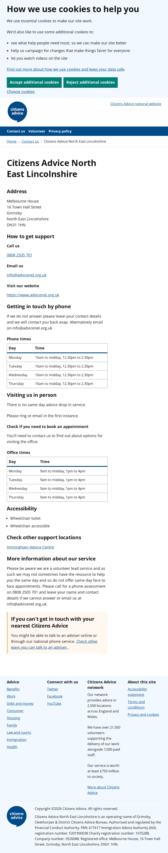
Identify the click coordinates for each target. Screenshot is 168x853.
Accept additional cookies (34, 82)
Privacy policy (60, 131)
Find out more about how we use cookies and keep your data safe (65, 69)
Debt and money (20, 703)
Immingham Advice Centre (30, 547)
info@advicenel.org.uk (26, 274)
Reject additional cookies (90, 82)
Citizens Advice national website (135, 103)
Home (12, 141)
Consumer (15, 710)
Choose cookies (21, 91)
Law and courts (19, 732)
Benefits (13, 689)
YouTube (54, 703)
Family (12, 725)
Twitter (52, 689)
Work (11, 696)
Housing (13, 718)
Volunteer (36, 131)
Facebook (54, 696)
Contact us (16, 131)
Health (12, 747)
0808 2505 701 (19, 255)
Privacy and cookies (143, 714)
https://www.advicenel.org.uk (33, 294)
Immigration (17, 739)
